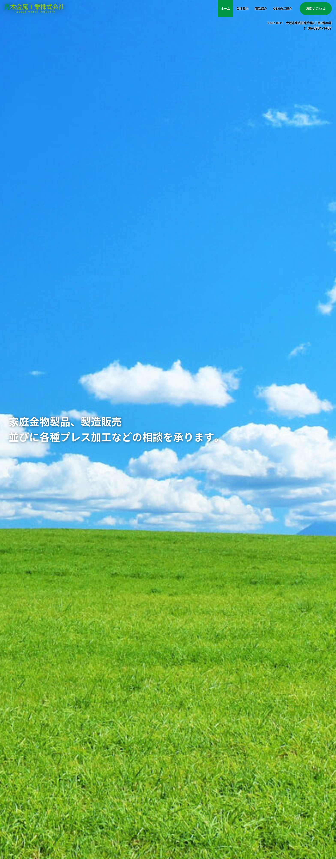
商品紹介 (261, 8)
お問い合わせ (315, 9)
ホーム (225, 8)
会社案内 (242, 8)
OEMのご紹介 (282, 8)
